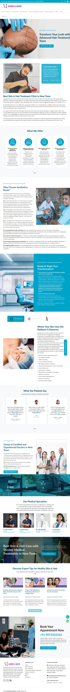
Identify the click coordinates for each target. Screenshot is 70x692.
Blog (26, 675)
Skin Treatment (29, 667)
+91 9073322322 (38, 1)
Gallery (27, 674)
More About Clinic (10, 44)
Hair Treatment (29, 668)
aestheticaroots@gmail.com (57, 675)
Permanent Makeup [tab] (52, 319)
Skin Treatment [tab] (16, 319)
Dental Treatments (30, 672)
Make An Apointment (48, 648)
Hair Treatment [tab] (33, 319)
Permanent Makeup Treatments (33, 670)
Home (26, 665)
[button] (1, 34)
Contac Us (27, 677)
